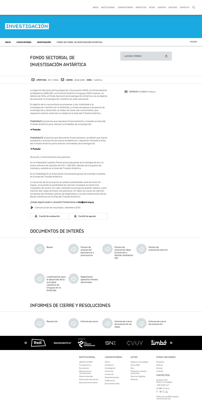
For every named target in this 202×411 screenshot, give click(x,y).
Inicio (8, 42)
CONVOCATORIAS (125, 7)
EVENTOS (162, 7)
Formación (109, 371)
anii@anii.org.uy (162, 388)
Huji (132, 368)
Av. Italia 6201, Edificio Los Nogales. (164, 381)
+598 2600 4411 (163, 385)
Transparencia (85, 365)
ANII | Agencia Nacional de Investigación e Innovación (22, 7)
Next (171, 343)
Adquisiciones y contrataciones (85, 372)
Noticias (159, 365)
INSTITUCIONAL (108, 7)
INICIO (95, 7)
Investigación (44, 42)
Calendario (109, 365)
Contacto (159, 371)
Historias (134, 379)
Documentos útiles (112, 384)
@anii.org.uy (87, 202)
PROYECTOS (141, 7)
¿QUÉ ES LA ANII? (86, 362)
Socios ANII (135, 365)
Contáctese (163, 375)
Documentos (84, 368)
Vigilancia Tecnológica (140, 362)
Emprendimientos (112, 377)
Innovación (109, 374)
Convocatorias (23, 42)
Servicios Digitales (138, 376)
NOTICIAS (173, 7)
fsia (79, 202)
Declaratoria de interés (88, 382)
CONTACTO (184, 7)
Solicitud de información (88, 379)
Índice (107, 362)
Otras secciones (166, 357)
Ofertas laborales (86, 376)
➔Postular (35, 129)
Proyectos (160, 362)
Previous (25, 343)
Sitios (134, 357)
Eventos (159, 368)
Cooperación (110, 380)
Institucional (87, 357)
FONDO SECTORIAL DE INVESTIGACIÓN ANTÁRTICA (79, 42)
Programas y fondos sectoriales (138, 372)
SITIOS (152, 7)
